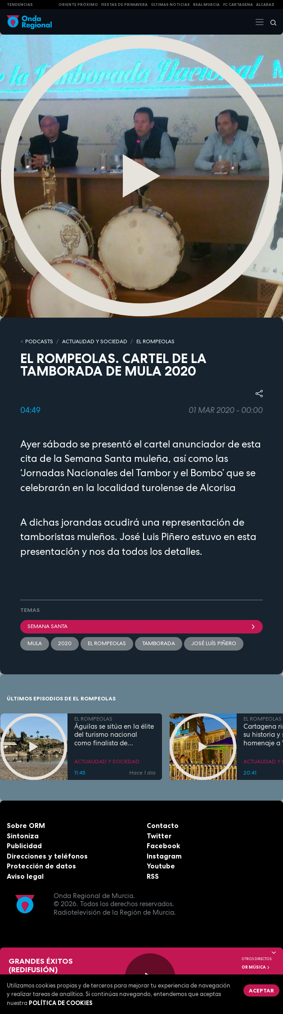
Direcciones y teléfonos (47, 856)
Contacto (163, 825)
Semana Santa (141, 626)
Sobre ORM (26, 825)
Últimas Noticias (170, 4)
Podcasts (39, 341)
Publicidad (24, 845)
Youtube (161, 866)
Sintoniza (23, 836)
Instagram (164, 856)
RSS (153, 876)
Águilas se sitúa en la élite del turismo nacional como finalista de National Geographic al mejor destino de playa (114, 735)
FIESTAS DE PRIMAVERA (124, 4)
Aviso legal (25, 876)
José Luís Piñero (213, 643)
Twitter (159, 836)
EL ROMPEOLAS (155, 341)
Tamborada (158, 643)
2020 (65, 643)
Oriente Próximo (78, 4)
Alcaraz (265, 4)
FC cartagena (238, 4)
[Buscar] (270, 22)
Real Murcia (206, 4)
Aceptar (261, 990)
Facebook (163, 845)
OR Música (256, 967)
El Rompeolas (107, 643)
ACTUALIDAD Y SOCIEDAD (94, 341)
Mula (34, 643)
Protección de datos (41, 866)
